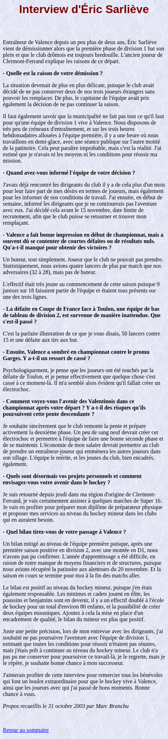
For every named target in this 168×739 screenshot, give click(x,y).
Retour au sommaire (26, 730)
